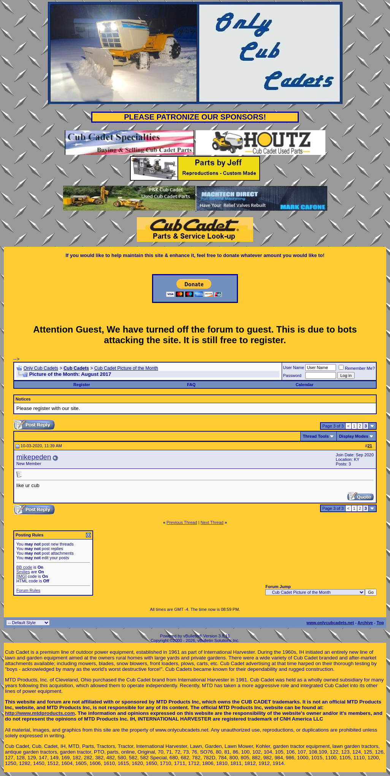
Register (81, 384)
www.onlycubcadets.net (330, 622)
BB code (24, 567)
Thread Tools (316, 436)
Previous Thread (181, 522)
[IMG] (21, 576)
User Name (293, 367)
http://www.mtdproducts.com (40, 713)
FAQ (191, 384)
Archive (365, 622)
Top (380, 622)
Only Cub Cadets (41, 368)
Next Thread (212, 522)
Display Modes (353, 436)
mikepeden (33, 457)
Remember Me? (357, 368)
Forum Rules (28, 590)
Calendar (305, 384)
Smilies (23, 571)
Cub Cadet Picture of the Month (126, 368)
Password (292, 375)
